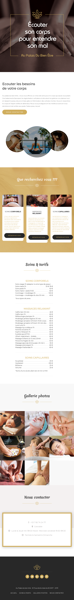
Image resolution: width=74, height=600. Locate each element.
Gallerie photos (40, 593)
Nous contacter (14, 112)
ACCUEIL (14, 593)
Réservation (14, 235)
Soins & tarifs (25, 593)
